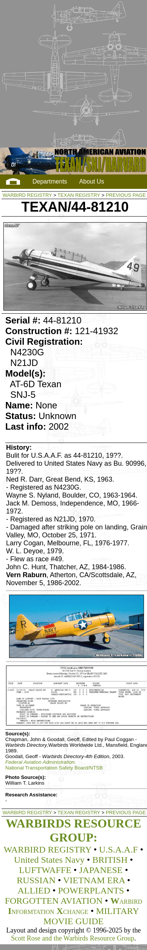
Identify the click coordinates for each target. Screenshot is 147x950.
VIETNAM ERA (94, 880)
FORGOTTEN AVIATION (54, 901)
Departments (49, 181)
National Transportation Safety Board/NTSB (54, 768)
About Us (91, 181)
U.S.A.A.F (118, 849)
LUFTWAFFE (45, 870)
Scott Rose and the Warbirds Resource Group (72, 938)
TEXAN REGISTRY (78, 195)
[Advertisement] (71, 74)
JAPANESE (100, 870)
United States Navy (49, 860)
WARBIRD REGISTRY (27, 195)
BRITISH (109, 860)
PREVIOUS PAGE (126, 195)
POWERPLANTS (91, 890)
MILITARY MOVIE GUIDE (91, 916)
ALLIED (33, 890)
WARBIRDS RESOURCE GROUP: (73, 830)
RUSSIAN (36, 880)
